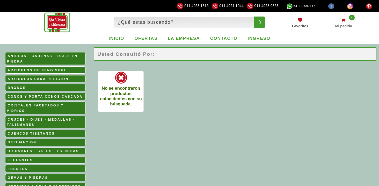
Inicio (116, 38)
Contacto (223, 38)
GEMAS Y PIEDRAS (28, 178)
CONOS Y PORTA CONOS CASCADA (45, 96)
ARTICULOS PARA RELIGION (38, 79)
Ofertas (145, 38)
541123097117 (301, 6)
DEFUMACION (22, 142)
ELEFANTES (20, 160)
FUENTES (18, 169)
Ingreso (259, 38)
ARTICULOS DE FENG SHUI (37, 70)
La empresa (184, 38)
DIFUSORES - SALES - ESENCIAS (43, 151)
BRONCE (17, 88)
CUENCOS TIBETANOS (31, 133)
